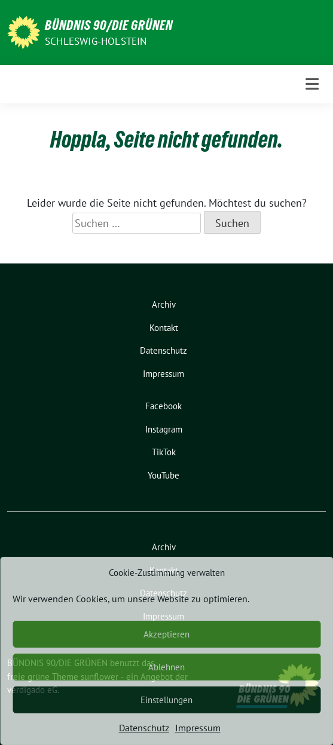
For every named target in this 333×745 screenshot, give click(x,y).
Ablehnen (166, 667)
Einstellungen (166, 700)
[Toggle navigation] (312, 84)
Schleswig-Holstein (96, 41)
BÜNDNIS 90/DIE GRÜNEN (109, 25)
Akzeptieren (166, 634)
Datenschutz (144, 728)
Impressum (198, 728)
